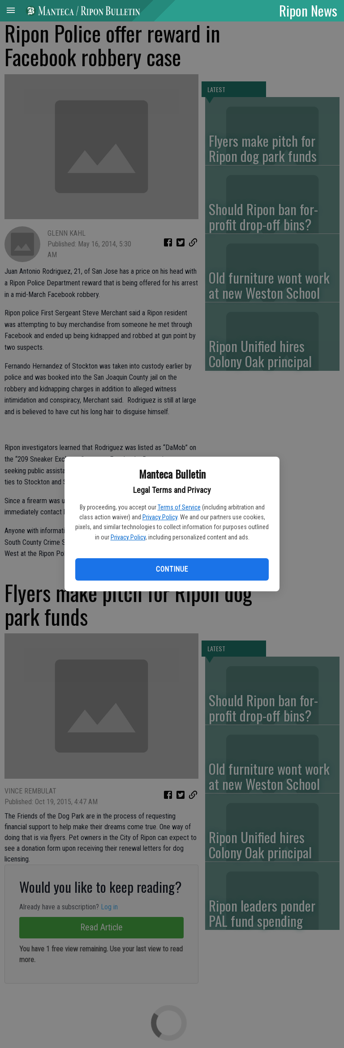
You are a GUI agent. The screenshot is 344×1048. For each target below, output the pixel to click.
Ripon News (308, 10)
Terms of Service (179, 507)
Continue (172, 569)
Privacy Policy (159, 517)
